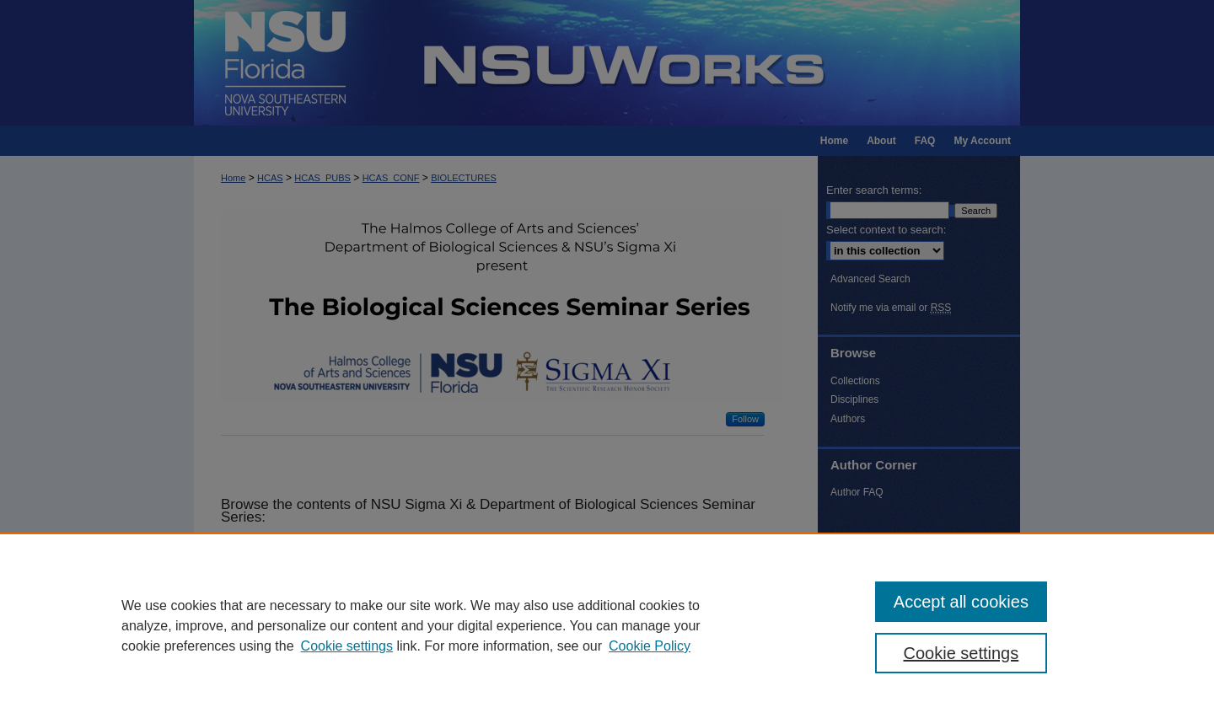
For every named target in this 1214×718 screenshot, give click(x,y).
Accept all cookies (961, 601)
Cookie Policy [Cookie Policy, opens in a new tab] (649, 646)
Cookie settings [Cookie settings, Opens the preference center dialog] (961, 653)
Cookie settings (347, 646)
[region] (607, 625)
